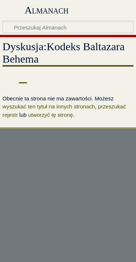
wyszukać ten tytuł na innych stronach (49, 106)
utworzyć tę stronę (50, 115)
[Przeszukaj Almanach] (68, 27)
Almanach (47, 10)
